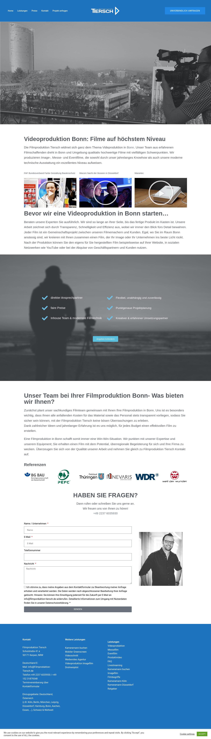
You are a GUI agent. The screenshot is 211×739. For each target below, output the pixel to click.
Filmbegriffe (114, 677)
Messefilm (113, 649)
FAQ (110, 661)
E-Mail (27, 537)
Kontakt (44, 11)
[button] (50, 192)
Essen (26, 710)
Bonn (130, 147)
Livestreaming (115, 665)
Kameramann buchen (76, 647)
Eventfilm (112, 653)
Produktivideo (115, 657)
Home (10, 11)
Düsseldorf (28, 706)
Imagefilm (113, 673)
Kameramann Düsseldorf (120, 684)
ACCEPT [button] (202, 734)
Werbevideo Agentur (75, 659)
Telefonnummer (32, 550)
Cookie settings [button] (187, 734)
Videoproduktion (116, 645)
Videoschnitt (71, 655)
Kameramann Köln (117, 681)
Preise (34, 11)
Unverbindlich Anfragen (185, 11)
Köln (30, 702)
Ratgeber (112, 688)
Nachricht (29, 563)
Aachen (56, 706)
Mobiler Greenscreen (76, 651)
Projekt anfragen (60, 11)
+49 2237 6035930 (105, 513)
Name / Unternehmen (35, 523)
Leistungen (22, 11)
